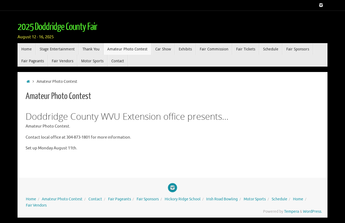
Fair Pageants (119, 199)
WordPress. (312, 211)
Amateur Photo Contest (62, 199)
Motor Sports (255, 199)
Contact (95, 199)
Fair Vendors (36, 205)
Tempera (291, 211)
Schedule (279, 199)
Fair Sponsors (148, 199)
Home (31, 199)
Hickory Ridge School (183, 199)
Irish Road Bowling (222, 199)
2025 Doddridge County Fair (57, 27)
